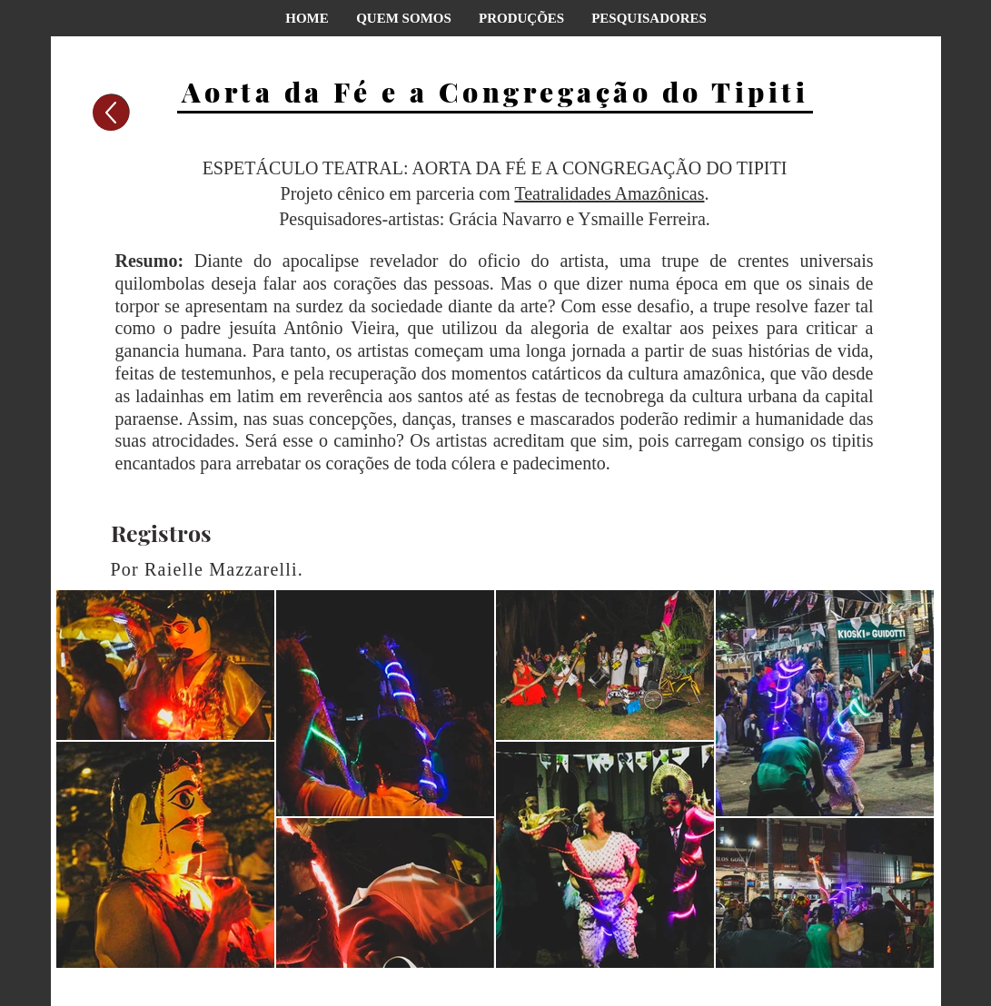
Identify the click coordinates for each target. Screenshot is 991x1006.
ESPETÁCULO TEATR (291, 168)
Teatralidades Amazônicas (609, 193)
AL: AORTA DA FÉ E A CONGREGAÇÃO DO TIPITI (583, 168)
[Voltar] (111, 112)
